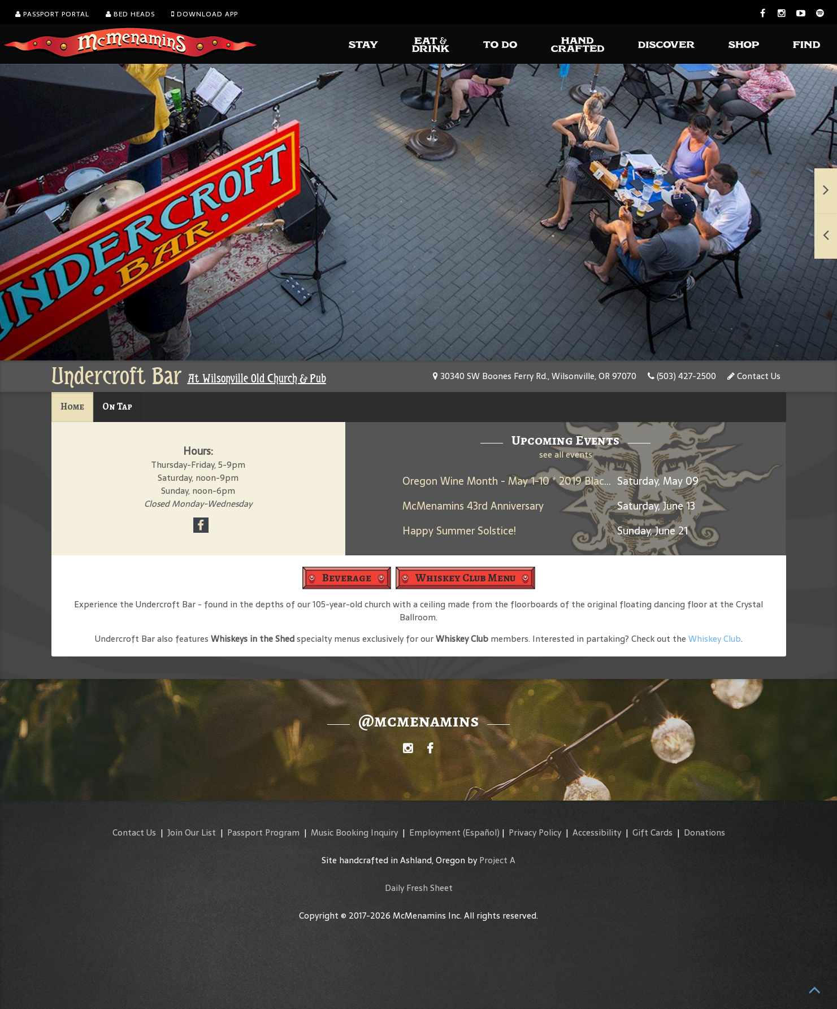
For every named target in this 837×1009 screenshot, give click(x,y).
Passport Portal (52, 14)
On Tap (117, 406)
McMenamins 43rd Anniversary (473, 506)
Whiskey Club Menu (465, 577)
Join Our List (191, 832)
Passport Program (263, 832)
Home (72, 406)
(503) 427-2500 (682, 376)
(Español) (481, 832)
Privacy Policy (535, 832)
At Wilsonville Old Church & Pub (257, 378)
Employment (435, 832)
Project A (497, 860)
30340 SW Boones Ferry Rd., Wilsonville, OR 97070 (534, 376)
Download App (204, 14)
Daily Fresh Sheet (419, 888)
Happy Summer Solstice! (459, 531)
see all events (565, 454)
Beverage (346, 577)
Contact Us (753, 376)
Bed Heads (130, 14)
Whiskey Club (714, 639)
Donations (704, 832)
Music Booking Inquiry (354, 832)
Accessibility (597, 832)
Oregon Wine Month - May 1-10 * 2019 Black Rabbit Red (533, 481)
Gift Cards (652, 832)
